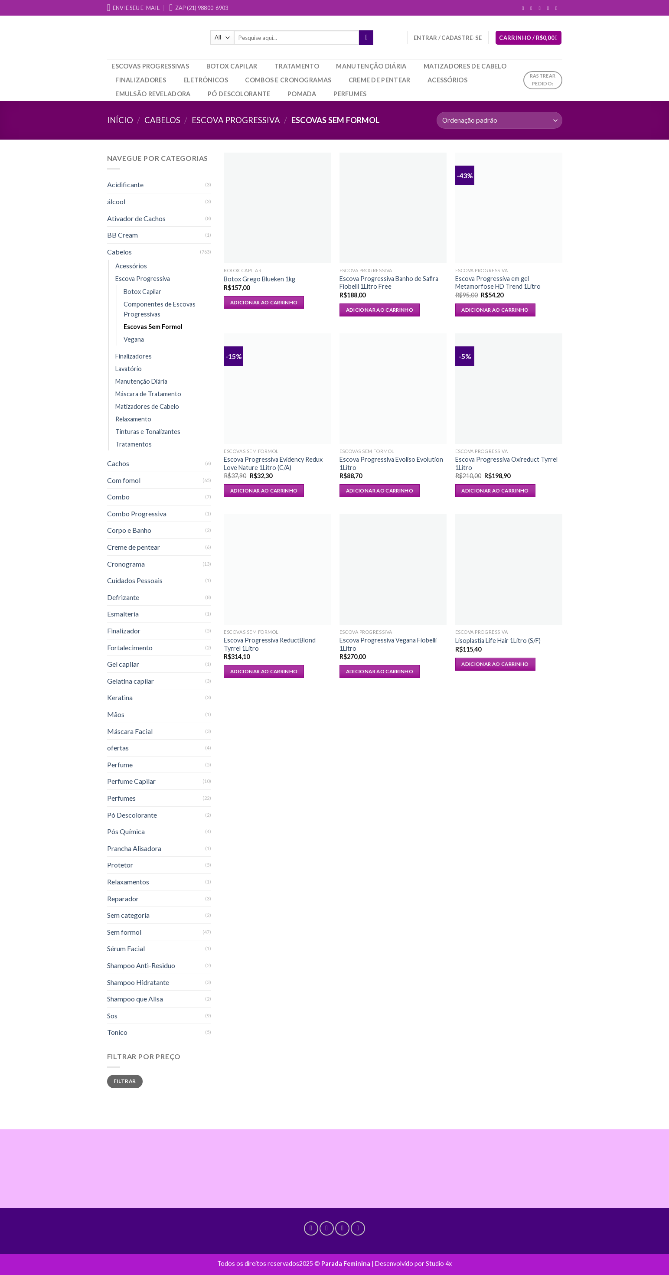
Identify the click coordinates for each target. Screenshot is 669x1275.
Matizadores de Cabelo (465, 66)
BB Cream (122, 235)
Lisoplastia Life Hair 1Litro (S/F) (498, 640)
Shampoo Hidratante (138, 982)
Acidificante (125, 184)
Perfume (120, 764)
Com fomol (123, 480)
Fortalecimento (130, 647)
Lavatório (128, 368)
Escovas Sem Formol (153, 326)
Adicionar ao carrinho (263, 302)
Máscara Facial (130, 731)
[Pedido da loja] (499, 120)
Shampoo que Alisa (135, 999)
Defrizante (123, 597)
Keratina (120, 697)
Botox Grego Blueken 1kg (259, 279)
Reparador (123, 898)
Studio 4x (439, 1263)
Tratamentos (133, 444)
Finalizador (123, 630)
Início (120, 120)
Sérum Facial (126, 948)
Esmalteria (123, 614)
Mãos (115, 714)
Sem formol (124, 932)
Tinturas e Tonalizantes (147, 431)
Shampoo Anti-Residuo (141, 965)
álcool (116, 201)
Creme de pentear (380, 80)
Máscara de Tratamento (148, 394)
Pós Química (126, 831)
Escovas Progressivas (150, 66)
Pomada (302, 94)
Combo (118, 496)
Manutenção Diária (371, 66)
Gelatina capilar (130, 681)
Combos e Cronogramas (288, 80)
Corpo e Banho (129, 530)
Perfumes (349, 94)
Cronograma (126, 564)
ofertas (118, 747)
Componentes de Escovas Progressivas (160, 309)
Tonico (117, 1032)
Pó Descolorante (239, 94)
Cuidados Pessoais (135, 580)
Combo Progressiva (136, 513)
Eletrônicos (205, 80)
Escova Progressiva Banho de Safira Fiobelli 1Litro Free (388, 282)
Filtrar (125, 1081)
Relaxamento (133, 419)
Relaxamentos (128, 881)
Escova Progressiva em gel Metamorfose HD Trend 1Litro (498, 282)
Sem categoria (128, 915)
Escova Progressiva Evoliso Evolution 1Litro (391, 463)
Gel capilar (123, 664)
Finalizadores (140, 80)
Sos (112, 1015)
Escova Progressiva (236, 120)
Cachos (118, 463)
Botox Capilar (232, 66)
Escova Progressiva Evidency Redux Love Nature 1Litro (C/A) (273, 463)
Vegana (134, 339)
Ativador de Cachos (136, 218)
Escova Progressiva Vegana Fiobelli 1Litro (388, 644)
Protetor (120, 865)
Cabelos (162, 120)
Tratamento (296, 66)
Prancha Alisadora (134, 848)
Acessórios (447, 80)
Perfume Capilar (131, 781)
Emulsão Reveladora (152, 94)
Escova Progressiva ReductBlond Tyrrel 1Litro (270, 644)
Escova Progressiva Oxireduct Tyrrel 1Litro (506, 463)
